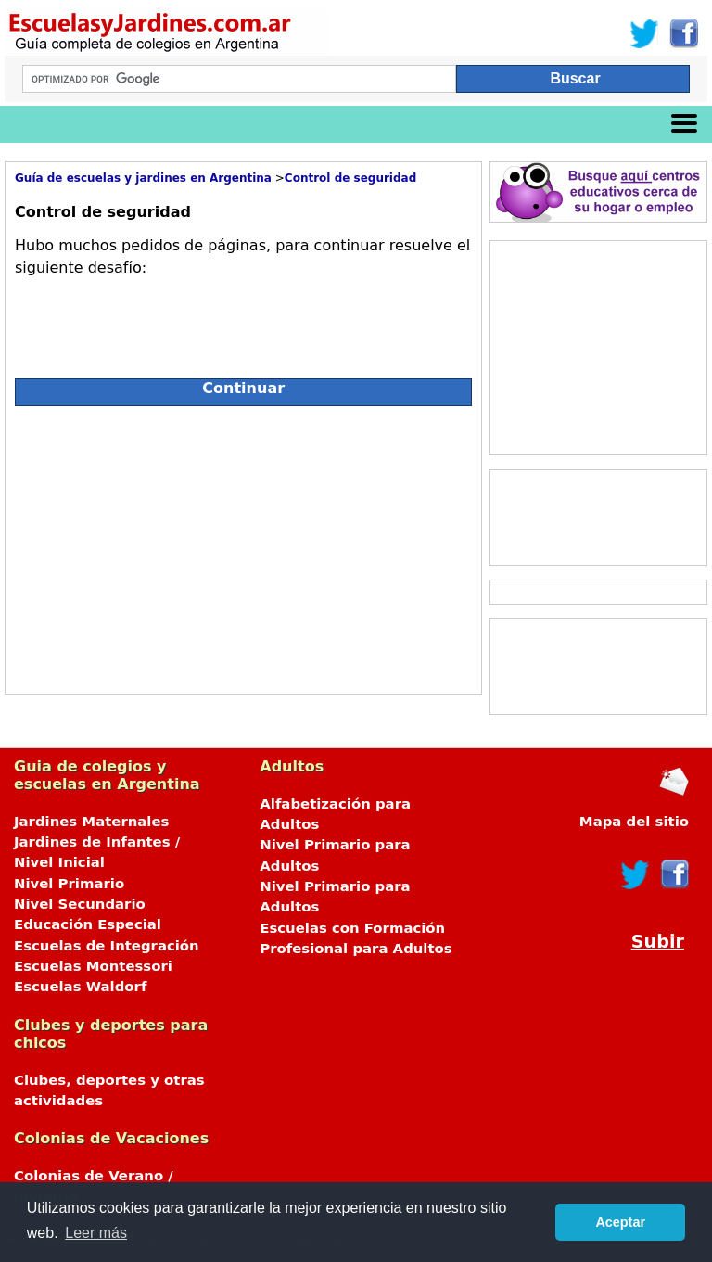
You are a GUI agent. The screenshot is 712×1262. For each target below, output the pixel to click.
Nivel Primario (69, 883)
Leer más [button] (96, 1233)
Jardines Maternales (91, 821)
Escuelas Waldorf (80, 986)
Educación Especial (87, 924)
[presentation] (156, 320)
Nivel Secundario (80, 904)
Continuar (243, 388)
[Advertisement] (180, 545)
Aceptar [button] (620, 1222)
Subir (657, 941)
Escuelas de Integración (106, 945)
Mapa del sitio (634, 821)
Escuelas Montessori (93, 966)
